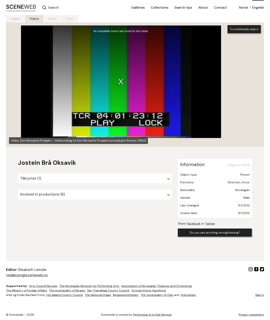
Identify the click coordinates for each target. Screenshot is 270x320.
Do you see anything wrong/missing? (215, 233)
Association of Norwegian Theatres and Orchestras (156, 286)
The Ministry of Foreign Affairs (26, 290)
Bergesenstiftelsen (125, 295)
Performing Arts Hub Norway (152, 315)
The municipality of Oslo (156, 295)
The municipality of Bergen (67, 290)
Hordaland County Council (64, 295)
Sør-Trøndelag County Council (108, 290)
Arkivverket (188, 295)
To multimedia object (244, 29)
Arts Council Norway (43, 286)
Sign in (259, 295)
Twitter (210, 224)
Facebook (194, 224)
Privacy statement (251, 315)
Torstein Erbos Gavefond (148, 290)
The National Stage (98, 295)
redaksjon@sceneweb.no (27, 275)
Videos (34, 19)
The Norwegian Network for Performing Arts (89, 286)
